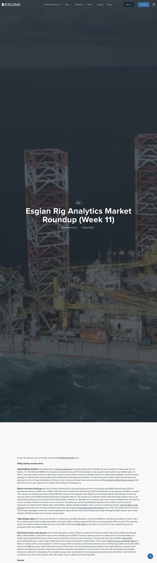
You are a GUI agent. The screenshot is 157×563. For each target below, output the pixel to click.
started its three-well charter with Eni (122, 541)
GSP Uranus (81, 524)
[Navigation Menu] (154, 4)
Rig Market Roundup (66, 457)
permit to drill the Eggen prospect (120, 480)
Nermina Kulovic (70, 227)
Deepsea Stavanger (64, 469)
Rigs (78, 202)
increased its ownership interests (90, 507)
